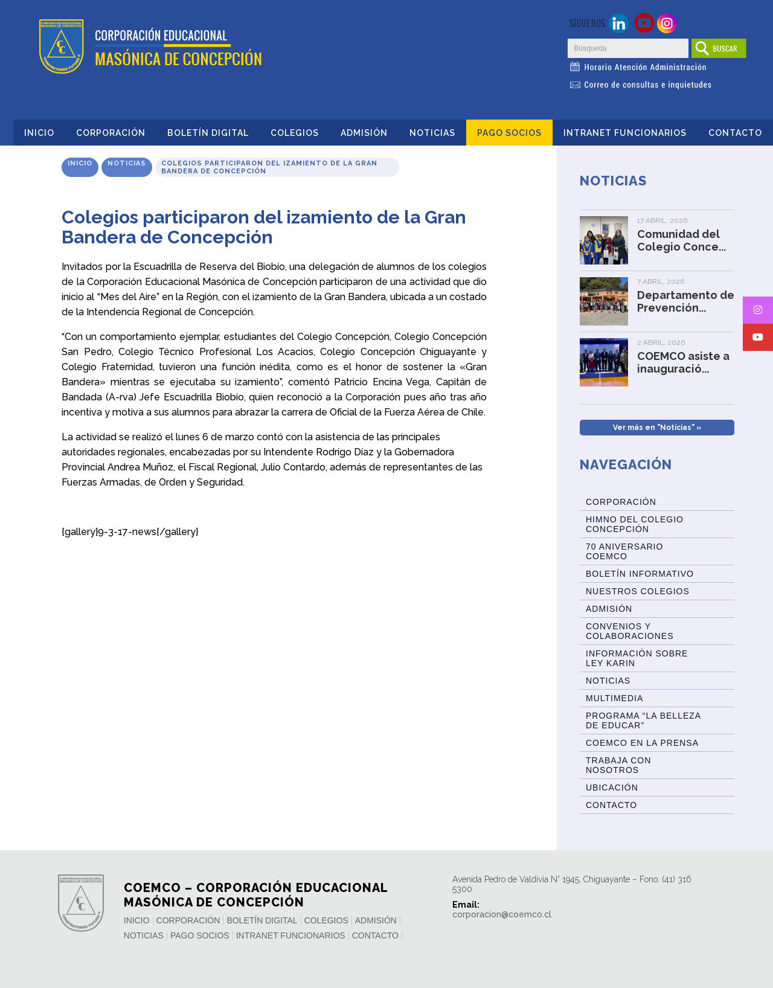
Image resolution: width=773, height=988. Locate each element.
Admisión (364, 133)
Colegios (295, 133)
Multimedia (614, 698)
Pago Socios (509, 133)
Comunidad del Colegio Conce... (681, 240)
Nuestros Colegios (638, 591)
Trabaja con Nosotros (618, 765)
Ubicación (612, 787)
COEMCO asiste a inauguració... (683, 362)
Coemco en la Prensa (642, 743)
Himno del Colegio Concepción (635, 524)
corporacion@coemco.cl (501, 914)
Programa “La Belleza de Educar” (643, 720)
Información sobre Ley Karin (637, 658)
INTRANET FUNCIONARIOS (625, 133)
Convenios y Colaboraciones (629, 631)
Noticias (432, 133)
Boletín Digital (208, 133)
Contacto (735, 133)
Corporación (111, 133)
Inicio (39, 133)
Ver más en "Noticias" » (657, 427)
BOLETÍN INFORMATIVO (640, 574)
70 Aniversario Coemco (624, 551)
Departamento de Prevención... (685, 301)
